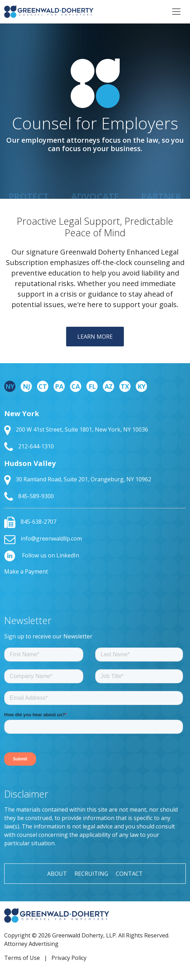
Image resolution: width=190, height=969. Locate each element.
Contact (129, 873)
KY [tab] (142, 386)
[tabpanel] (95, 455)
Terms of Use (22, 958)
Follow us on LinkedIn (41, 555)
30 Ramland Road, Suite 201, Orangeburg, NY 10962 (77, 479)
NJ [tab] (26, 386)
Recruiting (91, 873)
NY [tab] (9, 386)
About (57, 873)
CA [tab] (75, 386)
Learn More (95, 336)
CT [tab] (42, 386)
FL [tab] (92, 386)
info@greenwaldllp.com (43, 538)
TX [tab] (125, 386)
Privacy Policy (68, 958)
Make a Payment (26, 571)
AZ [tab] (109, 386)
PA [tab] (59, 386)
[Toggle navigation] (176, 11)
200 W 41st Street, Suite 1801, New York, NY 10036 (76, 429)
